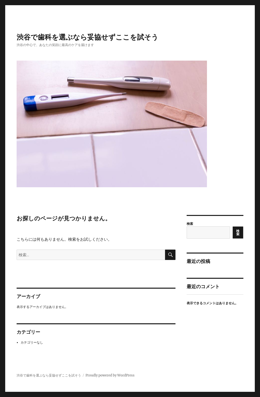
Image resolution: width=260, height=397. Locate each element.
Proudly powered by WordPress (110, 375)
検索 (190, 224)
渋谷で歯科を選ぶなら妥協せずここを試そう (87, 37)
